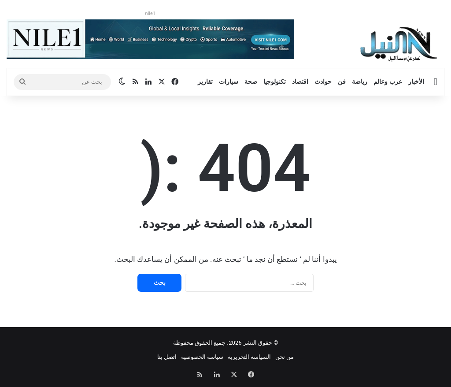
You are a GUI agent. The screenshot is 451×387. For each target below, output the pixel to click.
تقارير (205, 81)
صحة (250, 81)
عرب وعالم (387, 81)
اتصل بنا (167, 357)
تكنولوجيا (274, 81)
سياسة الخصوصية (202, 357)
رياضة (359, 81)
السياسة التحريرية (249, 357)
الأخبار (416, 81)
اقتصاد (300, 81)
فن (342, 81)
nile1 (150, 13)
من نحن (284, 357)
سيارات (228, 81)
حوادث (323, 81)
